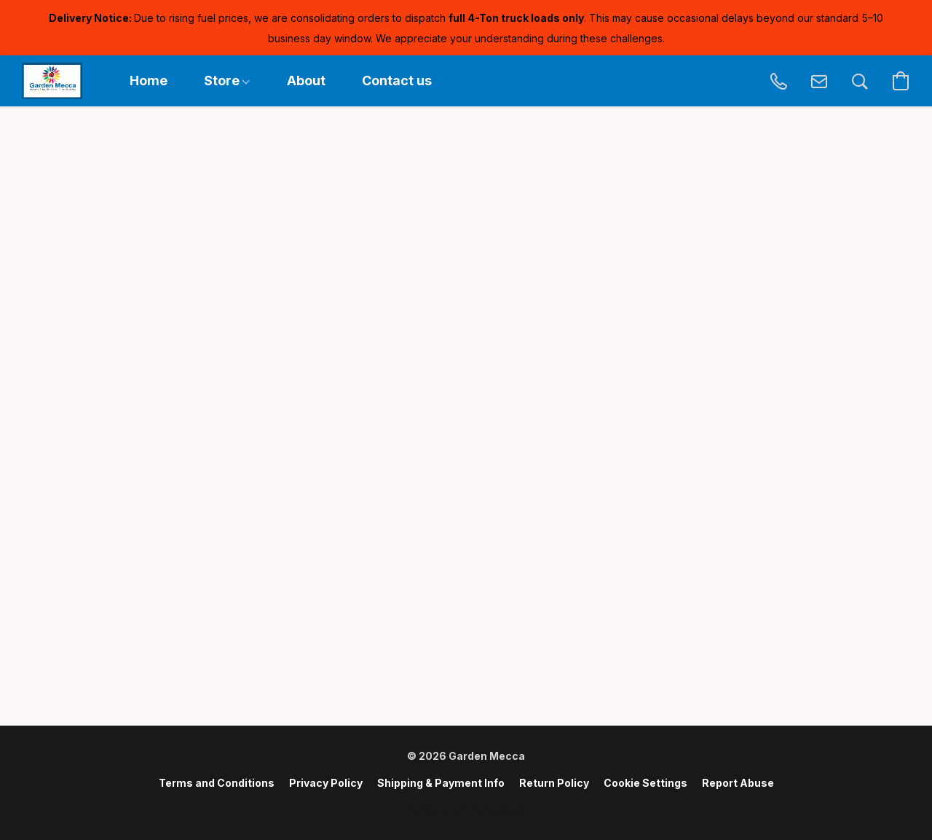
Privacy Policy (326, 783)
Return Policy (554, 783)
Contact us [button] (397, 80)
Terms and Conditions (217, 783)
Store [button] (227, 80)
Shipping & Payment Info (441, 783)
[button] (52, 81)
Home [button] (148, 80)
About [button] (306, 80)
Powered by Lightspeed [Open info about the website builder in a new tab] (466, 808)
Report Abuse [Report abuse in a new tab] (738, 783)
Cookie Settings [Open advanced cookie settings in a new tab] (645, 783)
